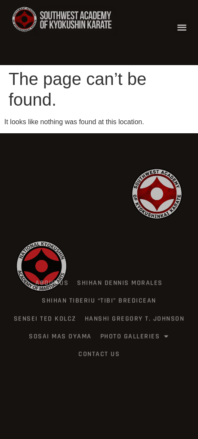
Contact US (99, 345)
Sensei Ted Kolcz (45, 309)
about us (51, 274)
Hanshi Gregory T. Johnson (135, 309)
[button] (182, 26)
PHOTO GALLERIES (134, 327)
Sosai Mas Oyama (60, 327)
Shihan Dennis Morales (120, 274)
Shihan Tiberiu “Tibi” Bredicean (99, 291)
